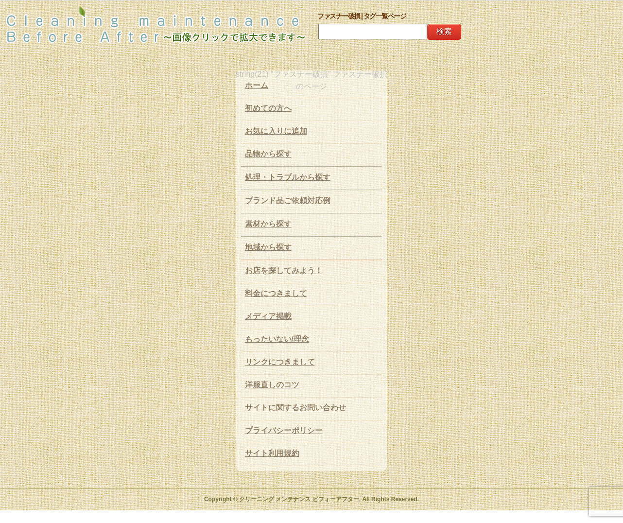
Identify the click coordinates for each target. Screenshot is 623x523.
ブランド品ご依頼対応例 (287, 200)
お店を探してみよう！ (284, 270)
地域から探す (268, 247)
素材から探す (268, 224)
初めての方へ (268, 108)
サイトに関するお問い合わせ (295, 407)
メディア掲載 (268, 316)
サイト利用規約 (272, 453)
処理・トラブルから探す (287, 177)
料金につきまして (276, 293)
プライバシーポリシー (284, 430)
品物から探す (268, 154)
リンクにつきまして (280, 362)
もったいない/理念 (277, 339)
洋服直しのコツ (272, 385)
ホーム (256, 85)
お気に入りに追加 (276, 131)
